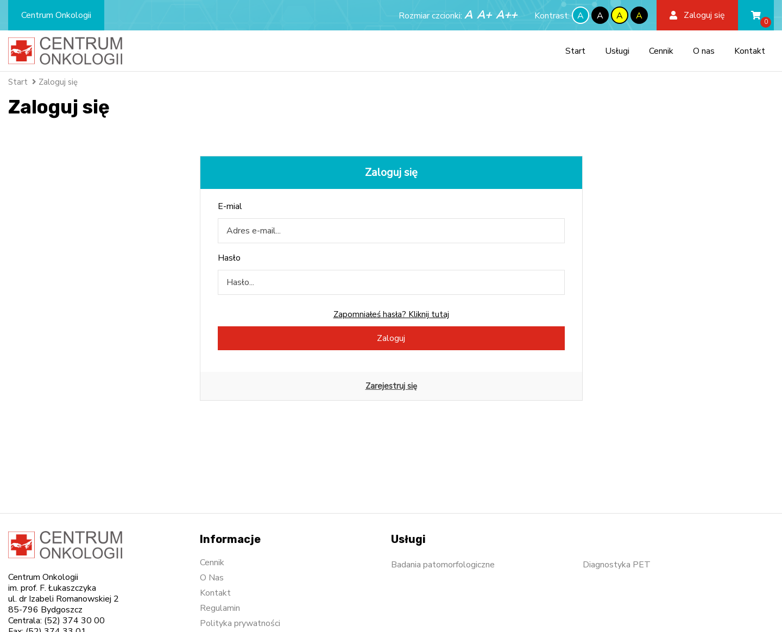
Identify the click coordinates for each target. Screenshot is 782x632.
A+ (484, 15)
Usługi (617, 51)
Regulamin (220, 608)
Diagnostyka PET (617, 565)
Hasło (229, 258)
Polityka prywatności (240, 623)
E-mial (230, 206)
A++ (506, 15)
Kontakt (749, 51)
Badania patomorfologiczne (443, 565)
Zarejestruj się (391, 386)
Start (575, 51)
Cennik (661, 51)
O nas (704, 51)
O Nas (212, 578)
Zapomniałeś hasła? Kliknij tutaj (391, 314)
